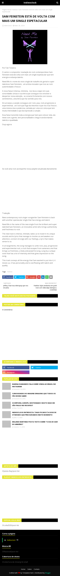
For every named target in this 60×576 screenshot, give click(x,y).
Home (23, 569)
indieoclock (8, 26)
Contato (37, 569)
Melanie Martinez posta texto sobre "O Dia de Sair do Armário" (35, 423)
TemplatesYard (28, 573)
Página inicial (6, 10)
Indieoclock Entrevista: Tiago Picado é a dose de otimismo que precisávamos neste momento (34, 413)
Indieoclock (30, 2)
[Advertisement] (30, 446)
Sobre (30, 569)
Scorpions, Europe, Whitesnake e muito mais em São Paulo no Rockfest (33, 404)
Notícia (14, 10)
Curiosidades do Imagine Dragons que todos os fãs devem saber (34, 394)
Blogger (48, 573)
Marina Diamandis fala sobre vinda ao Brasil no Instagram (34, 385)
